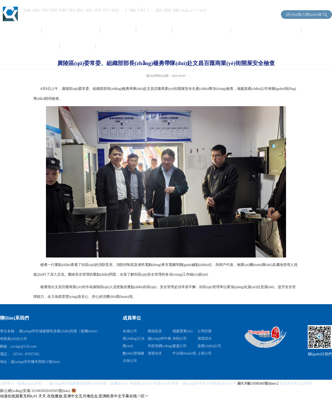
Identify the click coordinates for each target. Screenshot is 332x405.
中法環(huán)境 (184, 353)
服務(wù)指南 (37, 46)
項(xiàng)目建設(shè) (201, 29)
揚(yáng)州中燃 (159, 338)
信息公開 (78, 46)
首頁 (28, 29)
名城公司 (130, 331)
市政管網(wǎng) (160, 346)
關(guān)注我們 (320, 354)
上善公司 (204, 353)
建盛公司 (179, 346)
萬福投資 (155, 331)
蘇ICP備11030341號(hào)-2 (258, 383)
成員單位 (113, 46)
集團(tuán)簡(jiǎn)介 (71, 29)
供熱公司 (179, 338)
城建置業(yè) (182, 331)
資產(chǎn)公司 (209, 346)
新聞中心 (118, 29)
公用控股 (204, 331)
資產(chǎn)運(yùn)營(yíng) (266, 29)
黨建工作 (154, 29)
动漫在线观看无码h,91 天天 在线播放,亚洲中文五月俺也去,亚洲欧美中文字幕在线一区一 (74, 396)
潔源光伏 (155, 353)
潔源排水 (204, 338)
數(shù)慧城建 (133, 353)
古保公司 (130, 361)
